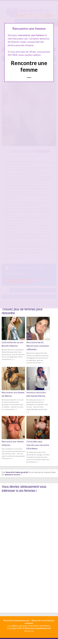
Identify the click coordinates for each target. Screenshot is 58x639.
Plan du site (29, 631)
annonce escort (12, 474)
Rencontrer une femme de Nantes (13, 394)
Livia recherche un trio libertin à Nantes (12, 344)
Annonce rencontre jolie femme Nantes (36, 394)
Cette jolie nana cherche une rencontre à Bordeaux (37, 445)
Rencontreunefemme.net (17, 620)
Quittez (29, 77)
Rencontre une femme (29, 66)
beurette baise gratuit (17, 472)
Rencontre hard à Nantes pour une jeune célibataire (37, 346)
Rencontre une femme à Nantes (13, 443)
